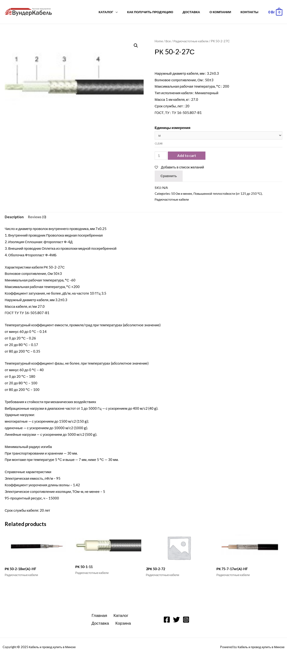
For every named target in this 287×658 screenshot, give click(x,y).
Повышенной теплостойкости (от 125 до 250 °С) (229, 194)
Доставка (199, 12)
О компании (225, 12)
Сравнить (169, 176)
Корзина (123, 624)
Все (168, 41)
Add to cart (187, 156)
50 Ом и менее (182, 194)
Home (159, 41)
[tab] (14, 218)
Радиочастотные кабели (192, 41)
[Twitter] (176, 621)
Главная (100, 616)
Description (14, 218)
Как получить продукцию (161, 12)
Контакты (251, 12)
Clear (159, 143)
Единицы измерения (172, 127)
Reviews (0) (37, 218)
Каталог (119, 12)
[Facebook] (166, 621)
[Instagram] (186, 621)
